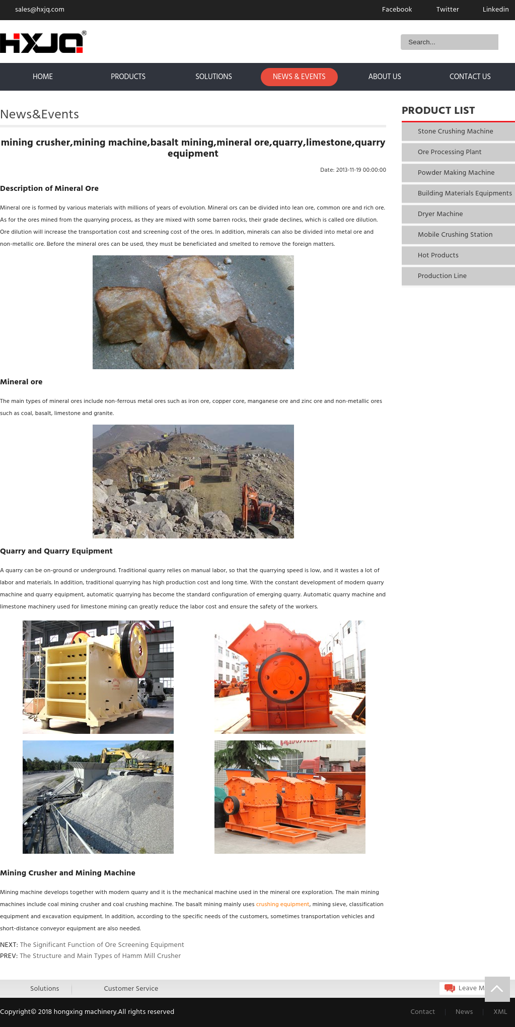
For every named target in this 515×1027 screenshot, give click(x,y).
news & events (299, 77)
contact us (470, 77)
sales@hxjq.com (39, 10)
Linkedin (496, 10)
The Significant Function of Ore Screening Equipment (102, 945)
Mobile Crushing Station (455, 235)
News (465, 1012)
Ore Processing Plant (450, 152)
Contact (423, 1012)
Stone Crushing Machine (455, 132)
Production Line (442, 276)
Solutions (44, 989)
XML (500, 1012)
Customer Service (131, 989)
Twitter (447, 10)
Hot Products (438, 255)
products (128, 77)
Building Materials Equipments (465, 193)
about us (385, 77)
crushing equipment (283, 905)
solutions (213, 77)
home (43, 77)
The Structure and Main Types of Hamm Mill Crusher (100, 956)
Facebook (397, 10)
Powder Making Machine (456, 173)
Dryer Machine (440, 214)
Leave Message (482, 988)
